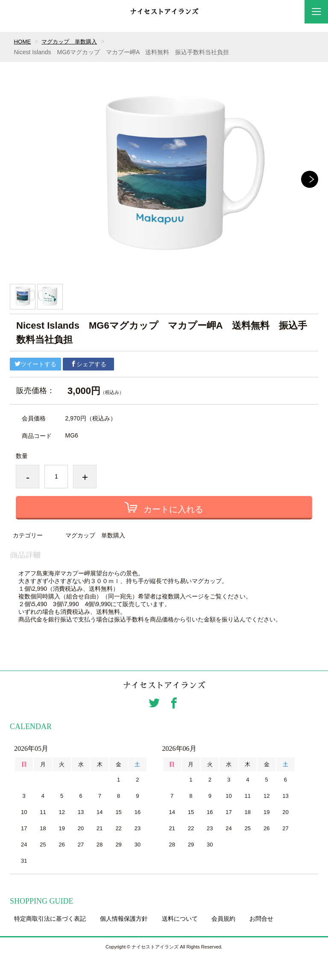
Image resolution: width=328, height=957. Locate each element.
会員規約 (223, 919)
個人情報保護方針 (124, 919)
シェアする (88, 364)
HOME (23, 41)
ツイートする (35, 364)
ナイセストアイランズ (164, 12)
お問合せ (261, 919)
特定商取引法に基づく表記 (50, 919)
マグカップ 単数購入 (72, 41)
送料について (180, 919)
